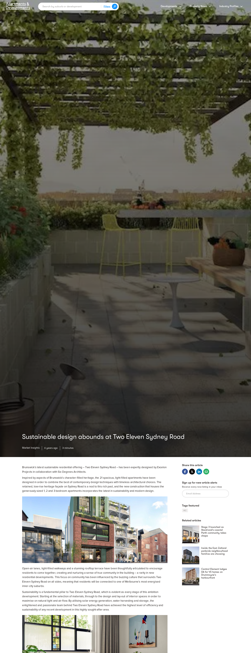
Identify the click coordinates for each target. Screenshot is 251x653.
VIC (185, 510)
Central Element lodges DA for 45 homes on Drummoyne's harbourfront (214, 573)
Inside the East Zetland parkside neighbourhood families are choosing (214, 551)
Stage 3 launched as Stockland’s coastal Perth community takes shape (213, 531)
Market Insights (31, 447)
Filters (107, 6)
